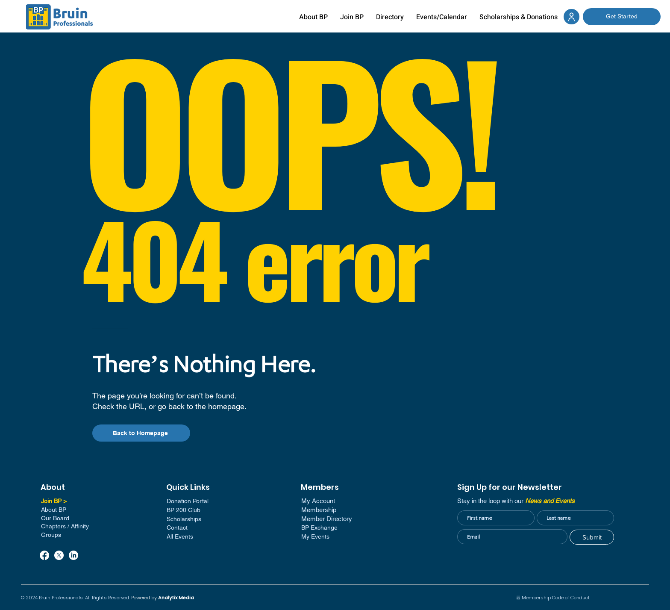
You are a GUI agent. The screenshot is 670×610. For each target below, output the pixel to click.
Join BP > (54, 501)
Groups (51, 534)
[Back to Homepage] (141, 433)
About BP (53, 509)
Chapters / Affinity (65, 526)
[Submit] (592, 537)
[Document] (571, 16)
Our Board (55, 518)
